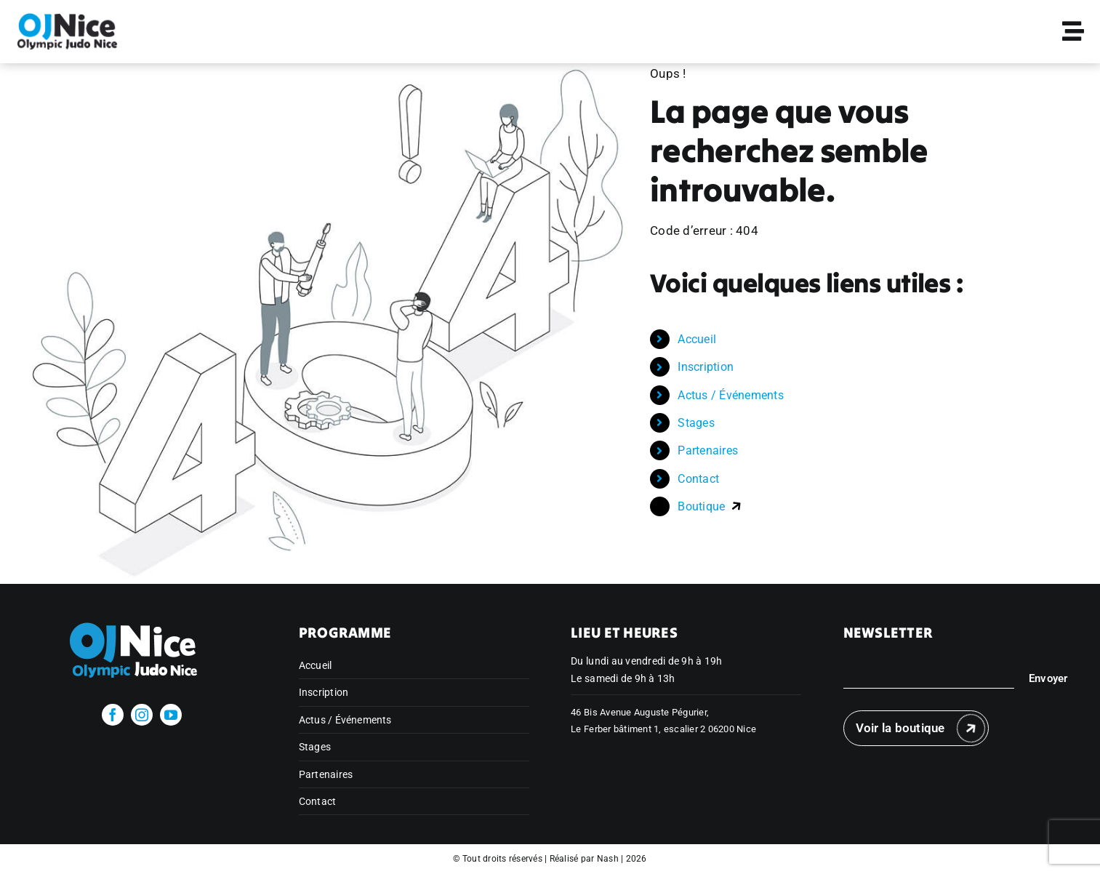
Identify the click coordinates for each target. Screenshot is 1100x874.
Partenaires (708, 450)
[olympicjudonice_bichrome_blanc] (141, 619)
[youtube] (171, 715)
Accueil (697, 339)
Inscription (706, 367)
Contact (698, 479)
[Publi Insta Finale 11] (67, 17)
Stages (696, 423)
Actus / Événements (731, 395)
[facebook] (113, 715)
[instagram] (142, 715)
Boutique (710, 506)
